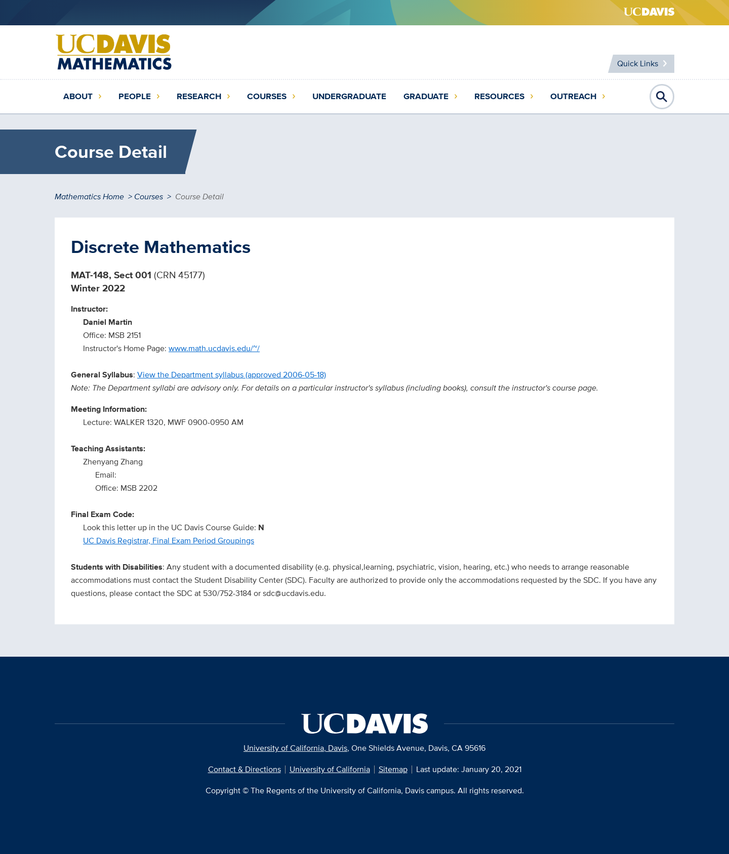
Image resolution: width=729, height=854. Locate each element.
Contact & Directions (244, 769)
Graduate (426, 96)
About (78, 96)
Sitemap (393, 769)
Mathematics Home (89, 196)
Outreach (573, 96)
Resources (499, 96)
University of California (330, 769)
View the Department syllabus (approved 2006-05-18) (231, 374)
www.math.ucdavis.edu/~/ (214, 348)
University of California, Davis (295, 748)
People (134, 96)
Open (662, 96)
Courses (267, 96)
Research (199, 96)
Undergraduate (349, 96)
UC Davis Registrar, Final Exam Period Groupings (168, 540)
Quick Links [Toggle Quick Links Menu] (637, 63)
